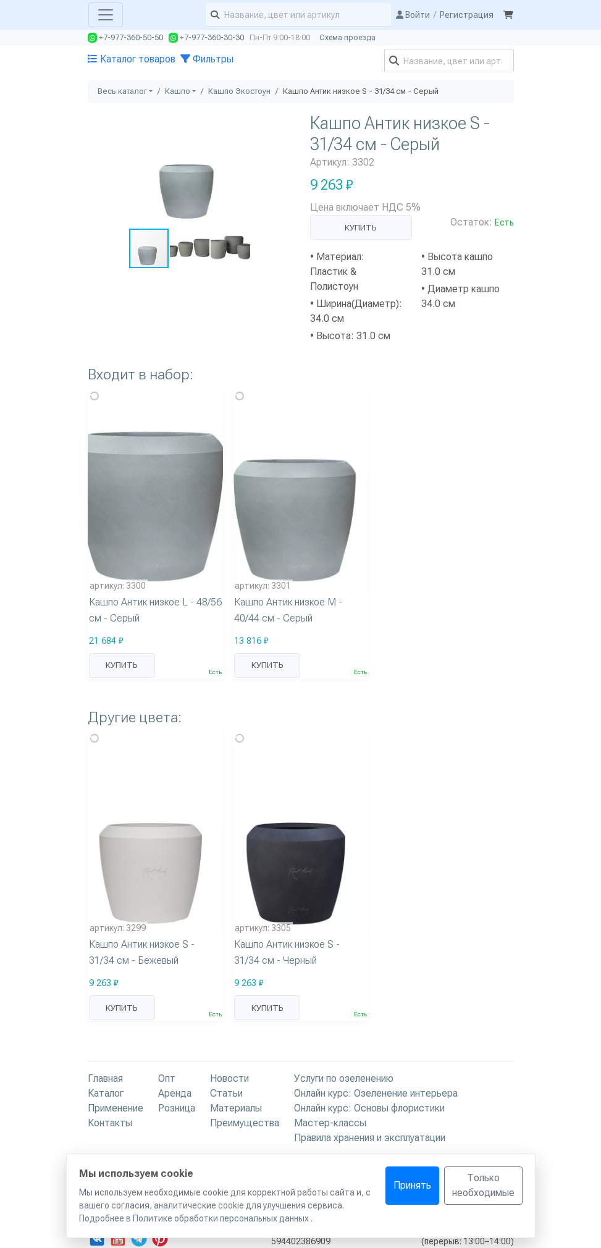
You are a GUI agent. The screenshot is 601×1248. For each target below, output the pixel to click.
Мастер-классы (330, 1123)
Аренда (174, 1093)
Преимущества (244, 1123)
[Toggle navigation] (105, 14)
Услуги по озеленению (343, 1078)
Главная (105, 1078)
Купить (361, 227)
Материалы (236, 1108)
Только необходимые (483, 1185)
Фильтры (206, 59)
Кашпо (177, 91)
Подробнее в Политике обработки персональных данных (195, 1218)
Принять (412, 1185)
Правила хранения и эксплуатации (369, 1138)
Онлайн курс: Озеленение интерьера (376, 1093)
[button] (280, 123)
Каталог (106, 1093)
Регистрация (467, 15)
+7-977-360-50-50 (125, 38)
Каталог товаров (131, 59)
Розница (176, 1108)
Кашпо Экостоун (239, 91)
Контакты (110, 1123)
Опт (166, 1078)
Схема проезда (347, 37)
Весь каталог (122, 91)
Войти (413, 15)
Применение (115, 1108)
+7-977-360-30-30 (206, 38)
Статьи (226, 1093)
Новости (229, 1078)
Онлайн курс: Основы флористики (369, 1108)
